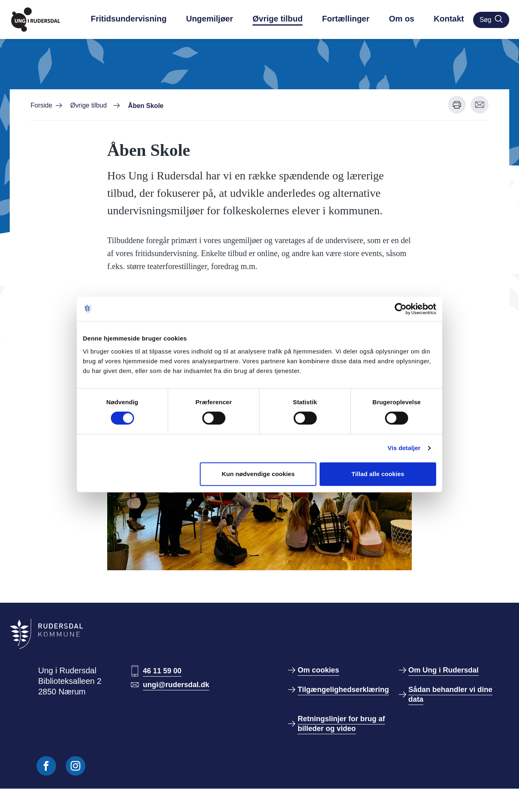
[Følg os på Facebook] (46, 766)
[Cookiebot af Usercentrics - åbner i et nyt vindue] (400, 309)
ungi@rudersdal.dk (176, 685)
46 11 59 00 (162, 671)
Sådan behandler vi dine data (451, 694)
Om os (401, 18)
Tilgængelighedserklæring (343, 690)
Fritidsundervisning (129, 18)
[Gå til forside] (45, 19)
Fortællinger (346, 18)
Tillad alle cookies (377, 473)
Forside (41, 105)
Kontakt (449, 18)
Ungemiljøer (209, 18)
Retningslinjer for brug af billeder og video (341, 724)
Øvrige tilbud (278, 18)
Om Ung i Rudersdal (444, 670)
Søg (491, 19)
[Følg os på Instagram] (75, 766)
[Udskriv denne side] (457, 105)
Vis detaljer (404, 447)
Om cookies (318, 670)
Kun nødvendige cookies (258, 473)
